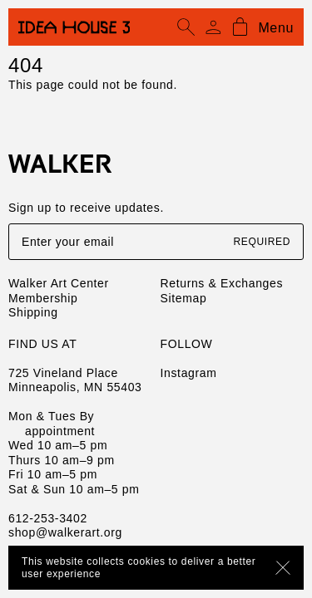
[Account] (213, 27)
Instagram (189, 373)
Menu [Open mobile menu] (276, 28)
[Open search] (186, 27)
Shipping (33, 312)
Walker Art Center (58, 283)
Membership (42, 298)
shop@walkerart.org (65, 532)
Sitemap (184, 298)
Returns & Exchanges (222, 283)
